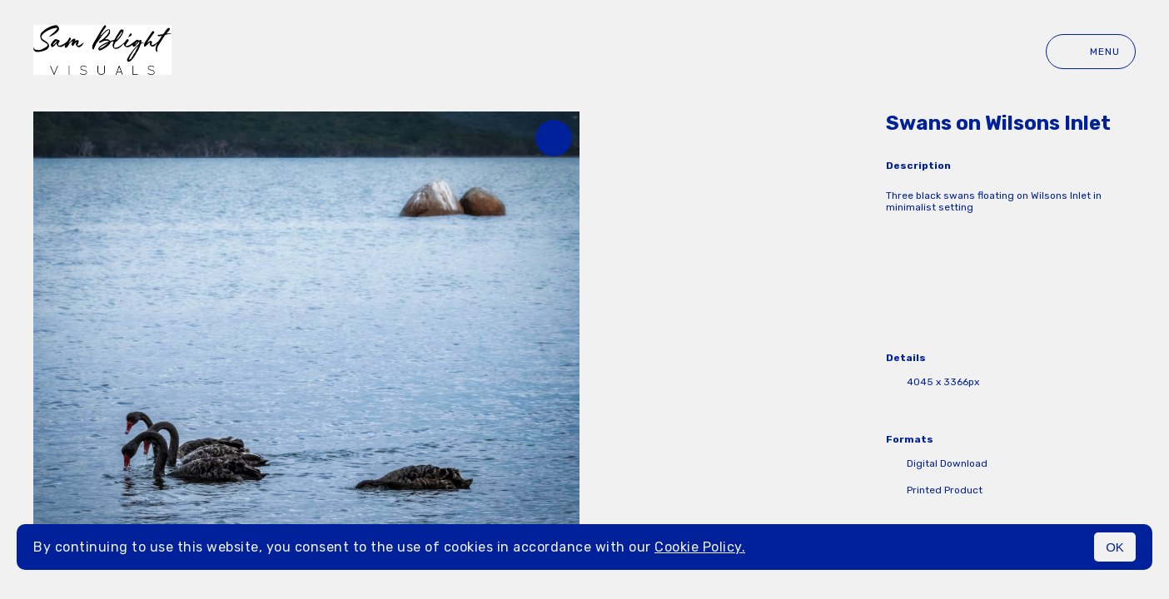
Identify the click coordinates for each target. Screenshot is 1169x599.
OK (1115, 547)
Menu (1091, 52)
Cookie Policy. (699, 547)
